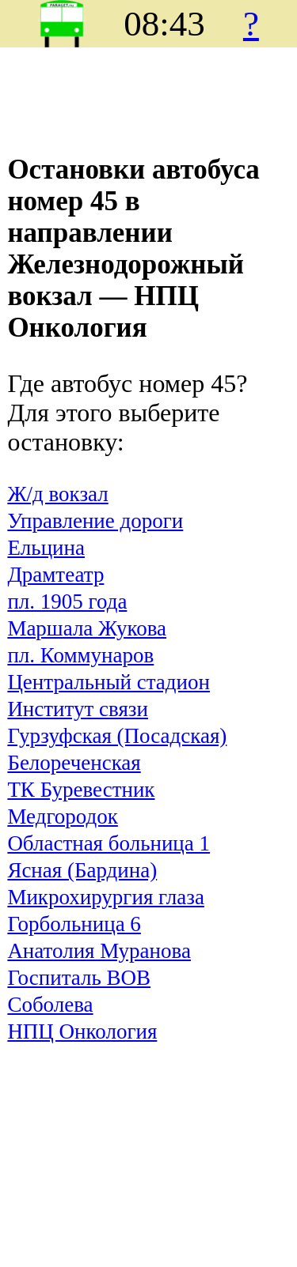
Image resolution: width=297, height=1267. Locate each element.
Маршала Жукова (86, 628)
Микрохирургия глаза (105, 897)
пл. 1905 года (67, 601)
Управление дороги (95, 521)
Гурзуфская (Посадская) (117, 736)
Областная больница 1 (108, 843)
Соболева (50, 1004)
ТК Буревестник (80, 789)
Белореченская (73, 763)
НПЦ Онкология (82, 1031)
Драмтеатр (55, 574)
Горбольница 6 (74, 924)
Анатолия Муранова (99, 951)
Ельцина (46, 548)
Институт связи (77, 709)
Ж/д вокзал (57, 494)
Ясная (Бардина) (82, 870)
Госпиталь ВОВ (78, 978)
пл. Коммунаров (80, 655)
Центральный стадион (108, 682)
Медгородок (62, 816)
